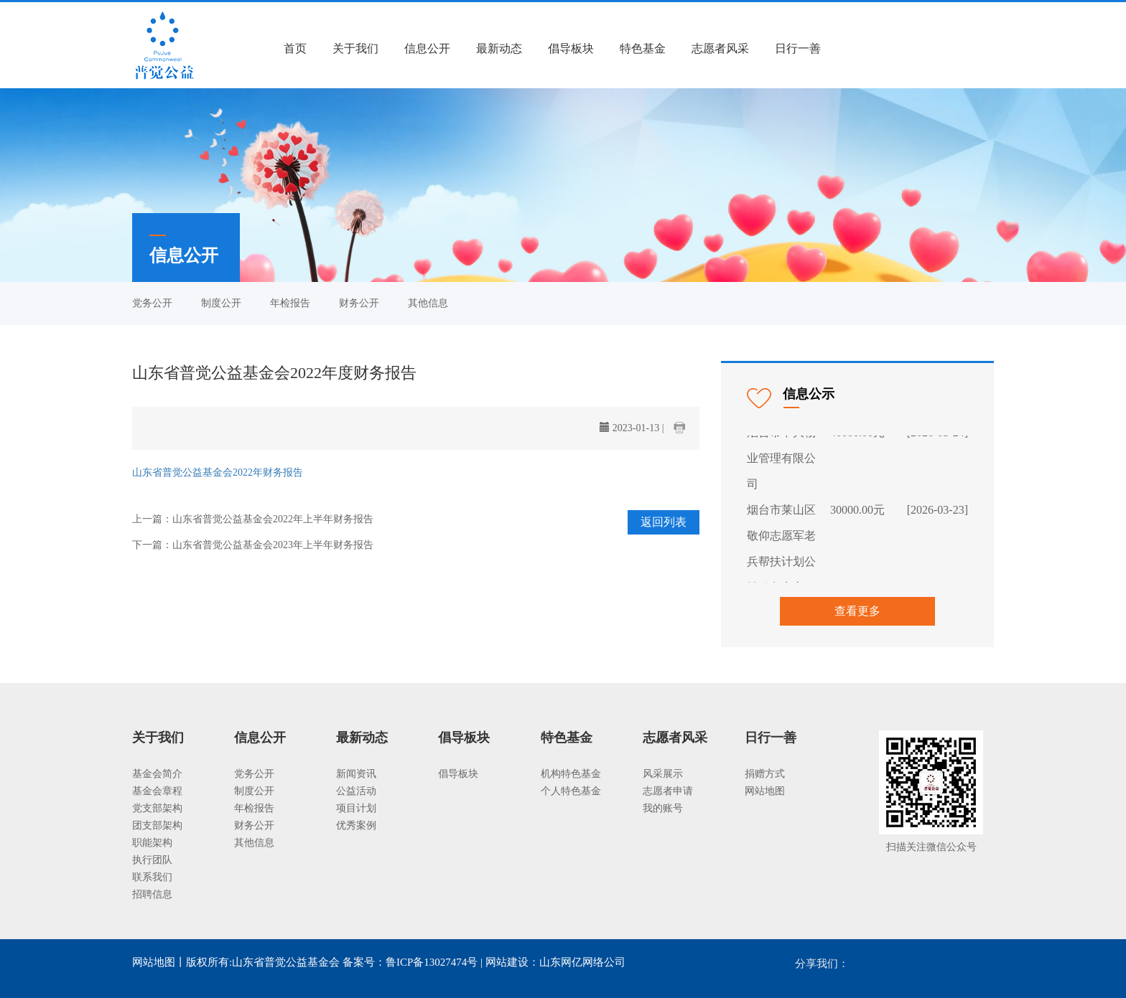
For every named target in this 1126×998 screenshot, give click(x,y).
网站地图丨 (159, 962)
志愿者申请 (668, 791)
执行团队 (152, 860)
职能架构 (152, 842)
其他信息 (428, 303)
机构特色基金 (571, 773)
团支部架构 (157, 825)
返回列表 (664, 522)
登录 (858, 48)
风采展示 (663, 773)
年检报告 (290, 303)
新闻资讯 (356, 773)
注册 (897, 48)
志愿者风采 (720, 48)
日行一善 (798, 48)
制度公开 (221, 303)
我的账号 (663, 808)
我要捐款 (958, 48)
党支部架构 (157, 808)
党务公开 (152, 303)
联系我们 (152, 877)
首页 (295, 48)
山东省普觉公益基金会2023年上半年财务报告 (272, 545)
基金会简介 (157, 773)
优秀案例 (356, 825)
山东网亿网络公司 (582, 962)
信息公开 (427, 48)
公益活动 (356, 791)
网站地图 (765, 791)
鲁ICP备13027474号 (432, 962)
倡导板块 (571, 48)
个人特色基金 (571, 791)
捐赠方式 (765, 773)
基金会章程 (157, 791)
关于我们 (355, 48)
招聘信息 (152, 894)
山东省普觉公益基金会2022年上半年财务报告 (272, 519)
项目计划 (356, 808)
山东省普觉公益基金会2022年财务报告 (217, 472)
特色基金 (643, 48)
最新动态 (499, 48)
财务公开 (359, 303)
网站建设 (507, 962)
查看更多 (857, 611)
